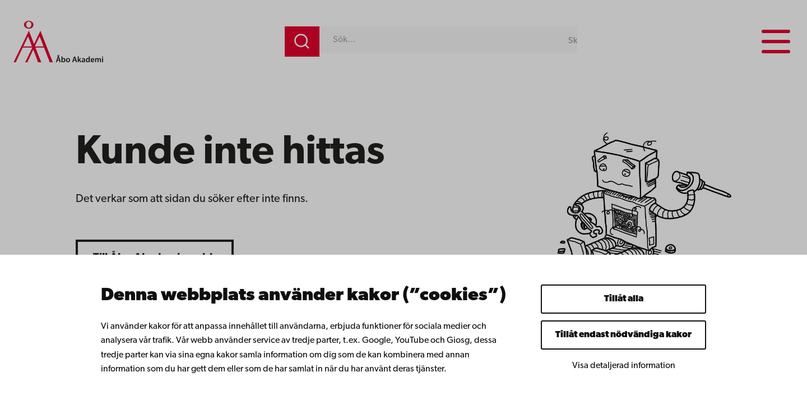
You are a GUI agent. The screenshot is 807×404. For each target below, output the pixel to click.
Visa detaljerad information (623, 365)
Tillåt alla (623, 299)
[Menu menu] (776, 41)
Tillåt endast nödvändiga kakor (623, 334)
